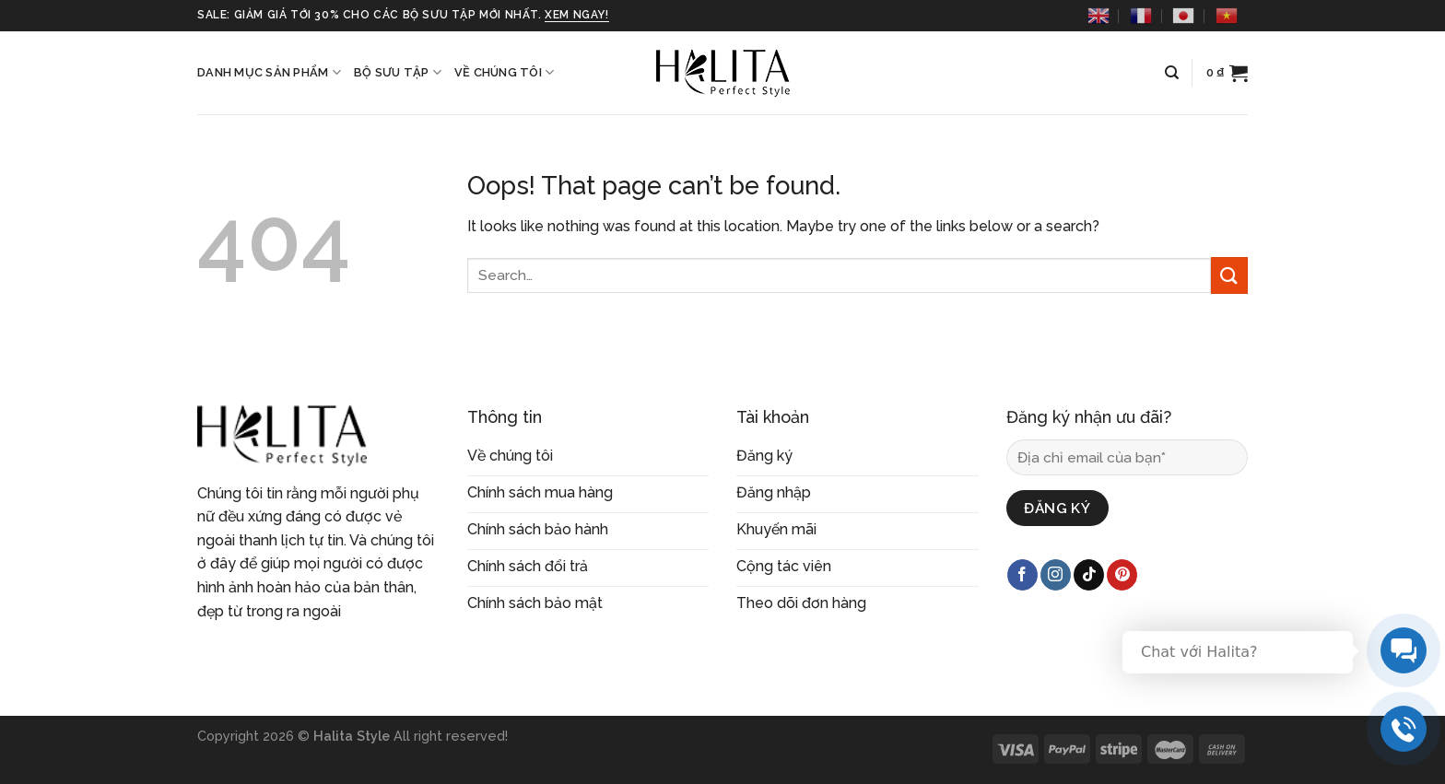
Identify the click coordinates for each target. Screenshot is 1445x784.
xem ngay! (576, 14)
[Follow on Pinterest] (1122, 575)
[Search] (1172, 72)
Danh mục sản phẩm (269, 72)
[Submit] (1229, 275)
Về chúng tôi (504, 72)
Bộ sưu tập (397, 72)
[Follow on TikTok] (1089, 575)
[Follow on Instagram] (1055, 575)
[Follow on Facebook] (1022, 575)
